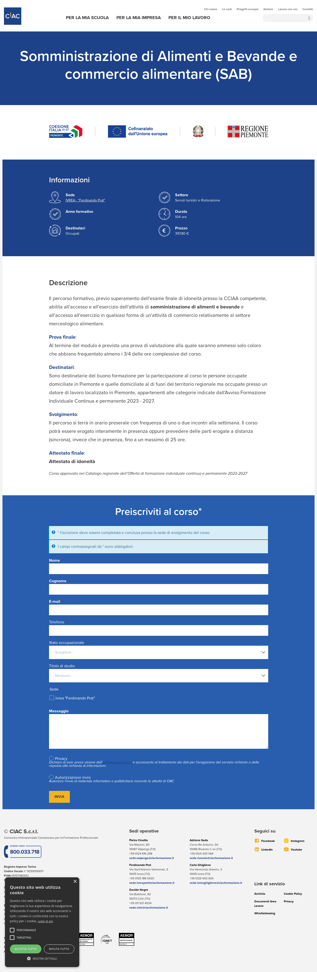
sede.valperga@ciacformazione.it (151, 858)
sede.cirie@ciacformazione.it (148, 907)
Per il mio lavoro (189, 17)
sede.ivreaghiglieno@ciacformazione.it (216, 883)
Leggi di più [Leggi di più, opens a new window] (45, 921)
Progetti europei (248, 9)
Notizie (268, 9)
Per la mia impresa (138, 17)
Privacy (61, 759)
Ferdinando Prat (140, 865)
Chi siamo (210, 9)
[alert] (42, 922)
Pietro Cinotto (138, 840)
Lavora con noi (287, 9)
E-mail (54, 601)
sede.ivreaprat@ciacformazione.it (151, 883)
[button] (26, 930)
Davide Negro (138, 890)
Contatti (307, 9)
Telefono (56, 622)
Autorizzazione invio (73, 777)
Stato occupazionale (67, 642)
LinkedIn (267, 849)
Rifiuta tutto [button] (59, 949)
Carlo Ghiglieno (200, 865)
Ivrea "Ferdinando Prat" (75, 698)
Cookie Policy (293, 893)
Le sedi (227, 9)
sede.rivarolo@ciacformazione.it (211, 858)
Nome (54, 560)
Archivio (259, 893)
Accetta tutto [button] (26, 949)
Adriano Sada (199, 840)
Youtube (296, 849)
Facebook (268, 841)
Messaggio (59, 711)
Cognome (57, 581)
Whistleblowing (264, 913)
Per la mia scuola (87, 17)
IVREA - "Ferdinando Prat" (85, 200)
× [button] (75, 882)
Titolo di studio (62, 666)
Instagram (297, 841)
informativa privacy (117, 762)
